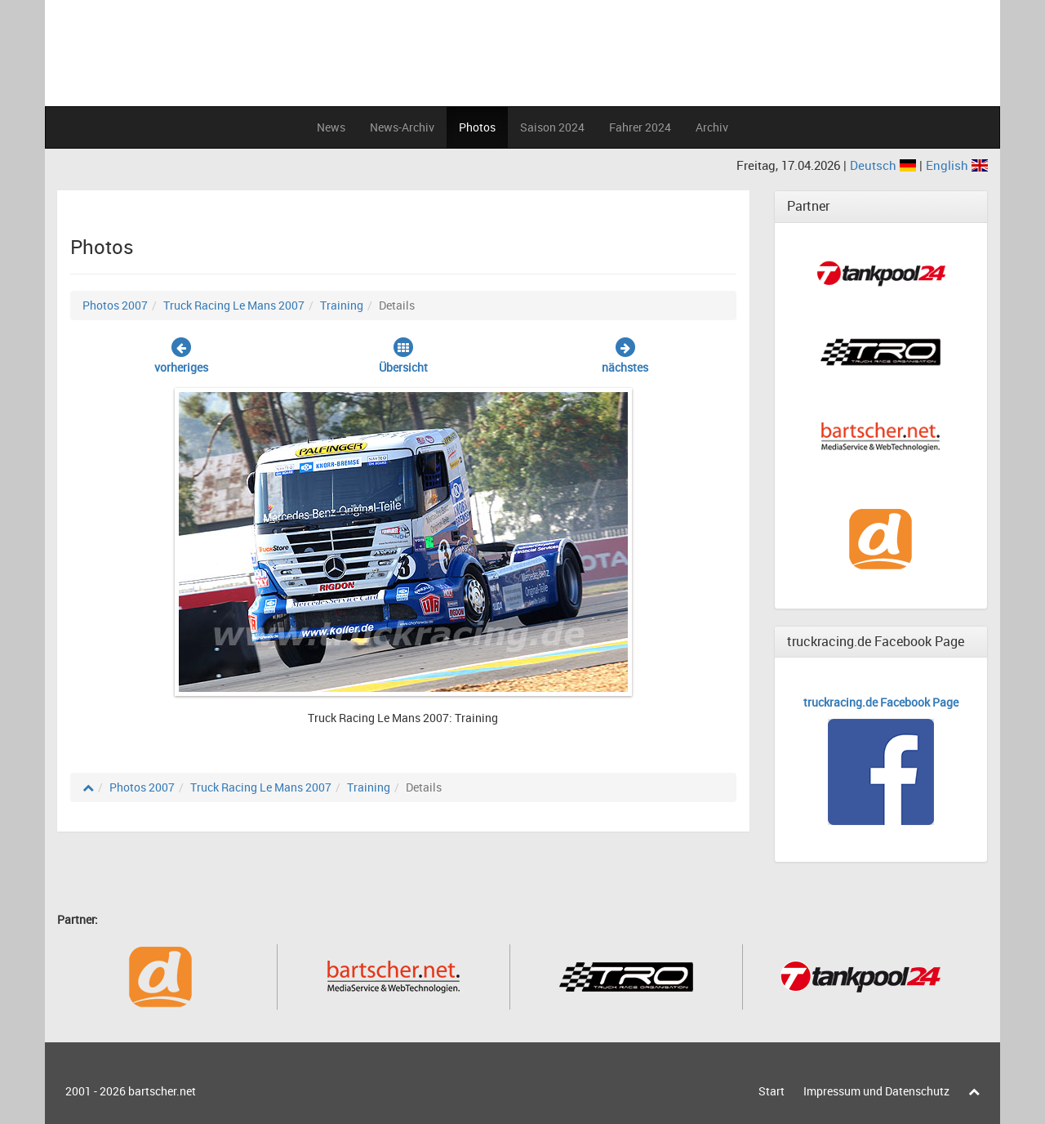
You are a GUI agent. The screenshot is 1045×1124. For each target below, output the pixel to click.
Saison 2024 (552, 127)
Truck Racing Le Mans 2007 (234, 305)
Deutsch (884, 165)
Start (771, 1091)
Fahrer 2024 (640, 127)
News (331, 127)
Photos (477, 127)
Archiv (712, 127)
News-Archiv (402, 127)
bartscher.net (162, 1091)
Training (341, 305)
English (957, 165)
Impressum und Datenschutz (876, 1091)
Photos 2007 (115, 305)
